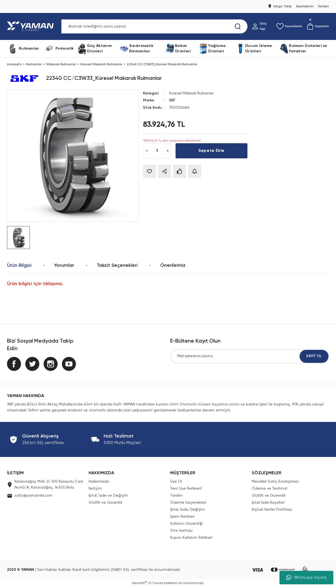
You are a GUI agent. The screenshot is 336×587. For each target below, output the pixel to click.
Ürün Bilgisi (19, 265)
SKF (172, 100)
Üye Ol (176, 481)
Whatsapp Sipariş (306, 578)
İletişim (95, 488)
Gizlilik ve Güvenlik (105, 502)
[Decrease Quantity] (146, 150)
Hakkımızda (99, 481)
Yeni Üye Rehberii (186, 488)
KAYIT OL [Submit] (314, 356)
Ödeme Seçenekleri (188, 502)
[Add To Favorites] (149, 171)
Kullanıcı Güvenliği (186, 523)
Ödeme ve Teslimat (270, 488)
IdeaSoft (139, 583)
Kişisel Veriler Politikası (272, 509)
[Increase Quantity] (167, 150)
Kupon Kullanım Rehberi (191, 538)
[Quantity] (157, 150)
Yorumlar (64, 265)
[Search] (154, 26)
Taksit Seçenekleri (117, 265)
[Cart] (317, 26)
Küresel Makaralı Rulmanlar (192, 93)
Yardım (176, 495)
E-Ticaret (156, 583)
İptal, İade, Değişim (187, 509)
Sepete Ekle (211, 150)
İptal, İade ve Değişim (108, 495)
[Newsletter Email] (249, 356)
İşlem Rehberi (182, 516)
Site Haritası (181, 531)
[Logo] (31, 26)
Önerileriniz (173, 265)
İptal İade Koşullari (268, 502)
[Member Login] (262, 26)
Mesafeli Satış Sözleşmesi (275, 481)
